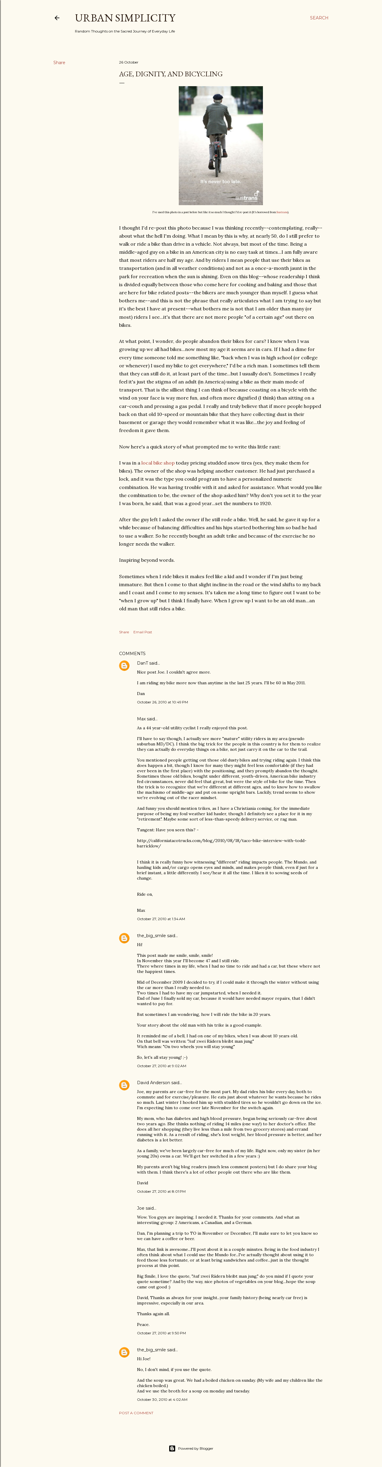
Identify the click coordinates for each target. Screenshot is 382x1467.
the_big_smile (151, 935)
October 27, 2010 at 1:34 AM (161, 919)
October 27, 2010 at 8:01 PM (161, 1191)
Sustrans (282, 212)
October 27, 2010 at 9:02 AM (161, 1066)
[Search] (319, 18)
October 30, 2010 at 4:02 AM (162, 1399)
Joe (140, 1208)
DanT (142, 663)
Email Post (142, 632)
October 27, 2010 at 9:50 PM (161, 1333)
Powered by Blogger (191, 1448)
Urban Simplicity (125, 18)
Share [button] (59, 62)
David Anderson (153, 1082)
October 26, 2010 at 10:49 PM (162, 702)
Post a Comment (136, 1413)
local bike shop (158, 463)
